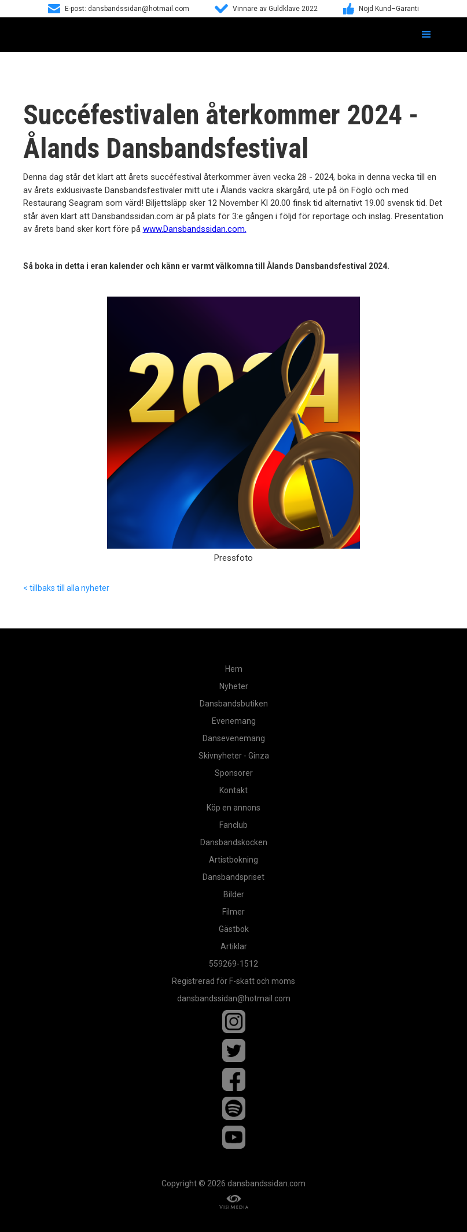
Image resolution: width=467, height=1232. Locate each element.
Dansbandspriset (233, 877)
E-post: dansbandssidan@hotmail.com (127, 9)
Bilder (233, 894)
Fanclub (233, 825)
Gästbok (234, 929)
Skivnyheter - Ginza (233, 755)
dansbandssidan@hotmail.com (234, 998)
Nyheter (233, 686)
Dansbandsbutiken (234, 703)
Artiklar (233, 946)
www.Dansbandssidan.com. (195, 229)
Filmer (233, 911)
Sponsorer (234, 773)
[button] (426, 34)
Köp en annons (233, 807)
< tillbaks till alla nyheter (66, 588)
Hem (233, 669)
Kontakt (233, 790)
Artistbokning (233, 859)
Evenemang (234, 721)
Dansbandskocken (233, 842)
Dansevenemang (234, 738)
